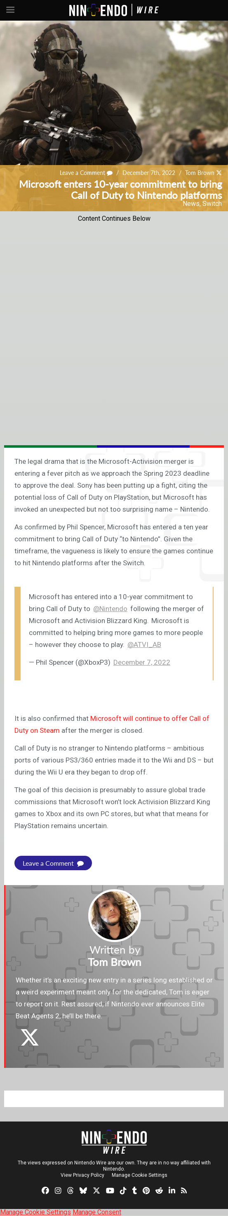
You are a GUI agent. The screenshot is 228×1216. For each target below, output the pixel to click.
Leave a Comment (86, 172)
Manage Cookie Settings (139, 1175)
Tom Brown (199, 172)
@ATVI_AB (144, 644)
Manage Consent (97, 1212)
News (191, 204)
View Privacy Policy (82, 1175)
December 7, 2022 (141, 662)
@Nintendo (110, 608)
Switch (212, 204)
